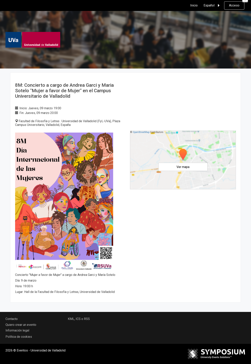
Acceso (234, 5)
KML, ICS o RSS (79, 319)
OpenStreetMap (141, 132)
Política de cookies (18, 337)
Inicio (194, 5)
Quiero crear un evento (20, 325)
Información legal (17, 330)
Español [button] (212, 5)
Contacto (11, 319)
